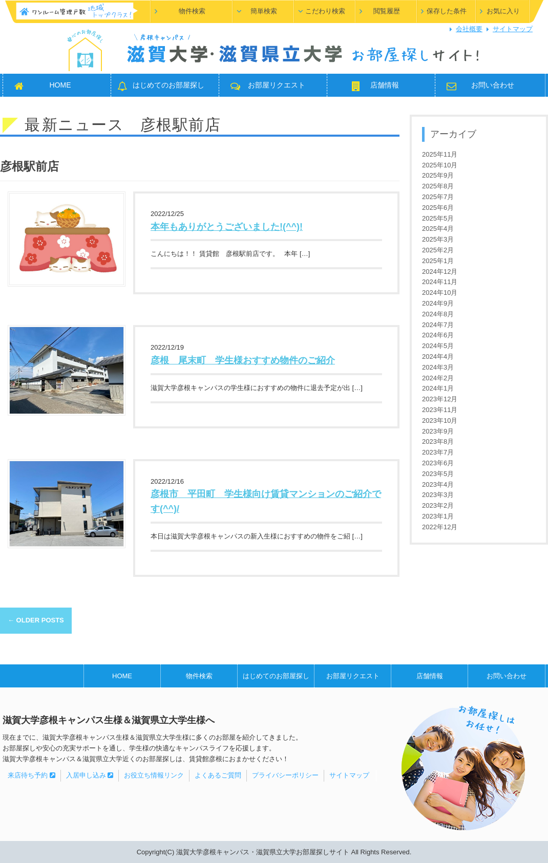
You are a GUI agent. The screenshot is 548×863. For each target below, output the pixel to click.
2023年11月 (439, 410)
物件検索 (192, 11)
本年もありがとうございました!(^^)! (227, 227)
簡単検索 (263, 11)
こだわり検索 (325, 11)
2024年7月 (438, 325)
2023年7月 (438, 452)
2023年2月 (438, 505)
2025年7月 (438, 197)
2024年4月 (438, 356)
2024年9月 (438, 303)
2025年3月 (438, 239)
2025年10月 (439, 165)
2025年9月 (438, 175)
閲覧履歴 (386, 11)
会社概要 (469, 29)
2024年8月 (438, 314)
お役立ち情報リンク (154, 775)
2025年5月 (438, 218)
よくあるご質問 (218, 775)
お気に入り (503, 11)
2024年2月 (438, 378)
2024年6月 (438, 335)
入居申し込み (90, 775)
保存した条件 (447, 11)
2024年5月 (438, 346)
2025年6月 (438, 207)
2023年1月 (438, 516)
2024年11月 (439, 282)
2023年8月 (438, 441)
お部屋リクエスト (276, 85)
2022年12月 (439, 527)
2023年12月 (439, 399)
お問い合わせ (492, 85)
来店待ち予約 (31, 775)
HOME (60, 85)
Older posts (36, 620)
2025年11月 (439, 154)
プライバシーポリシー (285, 775)
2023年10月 (439, 420)
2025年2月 (438, 250)
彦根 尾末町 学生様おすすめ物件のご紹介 (243, 360)
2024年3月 (438, 367)
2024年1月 (438, 388)
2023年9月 (438, 431)
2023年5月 (438, 474)
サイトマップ (513, 29)
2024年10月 (439, 292)
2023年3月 (438, 495)
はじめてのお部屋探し (168, 85)
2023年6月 (438, 463)
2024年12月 (439, 271)
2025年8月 (438, 186)
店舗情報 (384, 85)
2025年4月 (438, 228)
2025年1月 (438, 261)
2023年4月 (438, 484)
